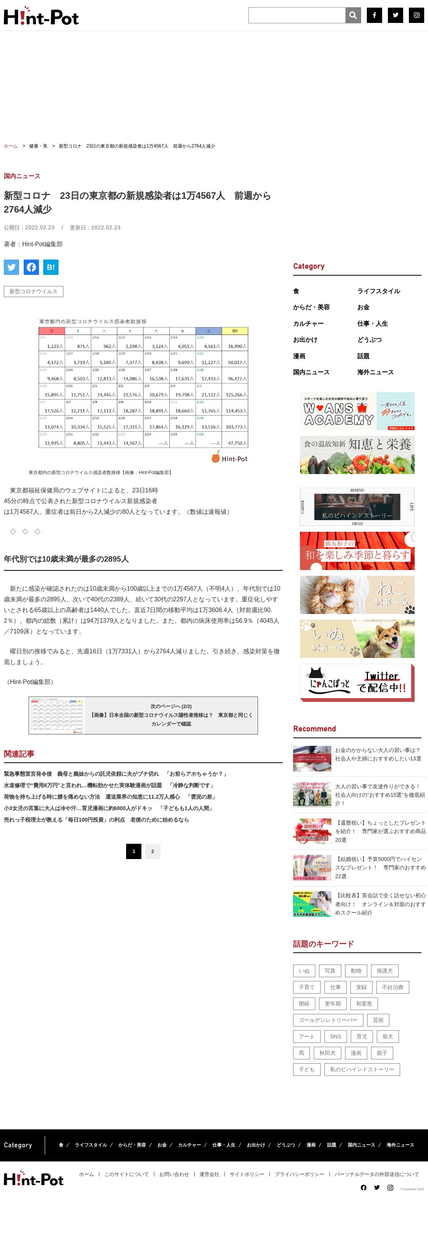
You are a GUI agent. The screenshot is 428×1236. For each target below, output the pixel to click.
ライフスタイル (378, 291)
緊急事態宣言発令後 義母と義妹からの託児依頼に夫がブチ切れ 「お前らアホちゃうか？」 (116, 774)
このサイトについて (126, 1174)
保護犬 (385, 971)
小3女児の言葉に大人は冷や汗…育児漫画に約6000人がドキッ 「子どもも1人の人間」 (109, 808)
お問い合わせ (174, 1174)
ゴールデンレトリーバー (328, 1020)
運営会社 (209, 1174)
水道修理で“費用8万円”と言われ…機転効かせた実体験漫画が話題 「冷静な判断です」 (110, 785)
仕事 (335, 987)
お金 (363, 307)
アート (307, 1036)
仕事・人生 (372, 323)
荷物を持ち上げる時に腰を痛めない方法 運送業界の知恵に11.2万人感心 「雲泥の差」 (110, 797)
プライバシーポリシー (299, 1174)
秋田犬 (327, 1053)
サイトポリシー (247, 1174)
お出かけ (305, 339)
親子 (382, 1053)
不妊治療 (393, 987)
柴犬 (388, 1036)
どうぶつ (369, 339)
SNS (335, 1036)
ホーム (86, 1174)
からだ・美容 (311, 307)
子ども (307, 1069)
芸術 (378, 1020)
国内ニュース (311, 372)
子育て (307, 987)
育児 (362, 1036)
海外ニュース (375, 372)
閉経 (304, 1003)
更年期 (333, 1003)
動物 (356, 971)
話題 (363, 356)
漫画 (299, 356)
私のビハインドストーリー (362, 1069)
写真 (330, 971)
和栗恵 (364, 1003)
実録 (361, 987)
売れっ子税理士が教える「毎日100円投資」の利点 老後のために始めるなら (96, 820)
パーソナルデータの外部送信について (377, 1174)
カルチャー (308, 323)
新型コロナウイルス (34, 291)
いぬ (304, 971)
